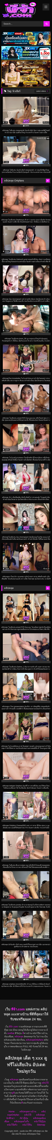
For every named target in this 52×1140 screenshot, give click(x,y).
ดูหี (13, 1093)
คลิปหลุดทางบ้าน (28, 1111)
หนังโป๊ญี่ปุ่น (40, 1121)
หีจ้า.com (18, 1009)
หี (23, 1033)
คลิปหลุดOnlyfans (34, 1040)
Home (12, 1111)
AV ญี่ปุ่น (24, 1118)
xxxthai (10, 1033)
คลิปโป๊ (45, 1083)
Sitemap (41, 1125)
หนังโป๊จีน (27, 1125)
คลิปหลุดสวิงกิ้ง (21, 1121)
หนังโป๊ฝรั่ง (12, 1125)
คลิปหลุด (19, 1036)
